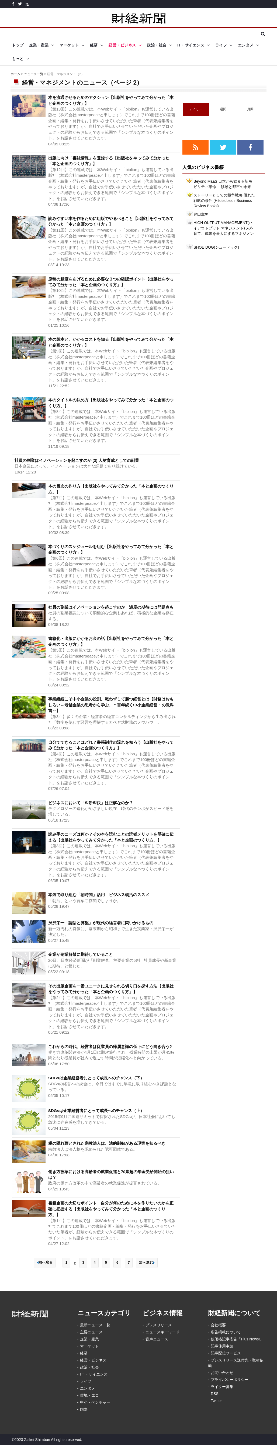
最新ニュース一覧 (95, 1325)
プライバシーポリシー (229, 1379)
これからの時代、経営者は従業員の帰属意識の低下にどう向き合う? (110, 1046)
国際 (84, 1409)
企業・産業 (39, 45)
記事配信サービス (226, 1353)
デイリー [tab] (196, 109)
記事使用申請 (222, 1346)
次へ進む (147, 1262)
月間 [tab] (250, 109)
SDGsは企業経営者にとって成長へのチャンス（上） (96, 1110)
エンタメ (246, 45)
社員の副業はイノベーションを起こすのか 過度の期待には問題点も (111, 607)
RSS (215, 1393)
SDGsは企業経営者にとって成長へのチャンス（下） (96, 1078)
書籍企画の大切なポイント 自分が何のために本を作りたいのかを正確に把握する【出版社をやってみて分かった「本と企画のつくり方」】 (111, 1209)
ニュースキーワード (162, 1332)
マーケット (69, 45)
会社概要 (218, 1325)
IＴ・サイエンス (94, 1374)
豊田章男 (201, 214)
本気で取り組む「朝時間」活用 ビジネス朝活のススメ (98, 894)
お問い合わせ (222, 1372)
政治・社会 (157, 45)
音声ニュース (157, 1339)
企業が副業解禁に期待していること (80, 954)
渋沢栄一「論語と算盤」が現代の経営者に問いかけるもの (100, 922)
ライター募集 (222, 1386)
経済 (94, 45)
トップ (18, 45)
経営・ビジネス (122, 45)
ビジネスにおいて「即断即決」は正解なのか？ (90, 802)
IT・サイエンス (190, 45)
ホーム (15, 74)
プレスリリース (159, 1325)
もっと (18, 58)
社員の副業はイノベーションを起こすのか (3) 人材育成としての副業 (77, 460)
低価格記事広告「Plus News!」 (237, 1339)
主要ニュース (91, 1332)
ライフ (221, 45)
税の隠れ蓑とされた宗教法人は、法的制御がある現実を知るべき (106, 1143)
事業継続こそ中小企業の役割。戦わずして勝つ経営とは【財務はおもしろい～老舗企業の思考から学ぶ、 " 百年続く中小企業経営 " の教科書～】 (111, 705)
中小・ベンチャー (95, 1402)
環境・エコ (89, 1395)
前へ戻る (45, 1262)
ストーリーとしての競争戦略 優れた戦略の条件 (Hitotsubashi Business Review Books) (224, 200)
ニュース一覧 (33, 74)
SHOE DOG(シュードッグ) (216, 247)
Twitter (216, 1401)
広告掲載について (226, 1332)
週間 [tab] (223, 109)
